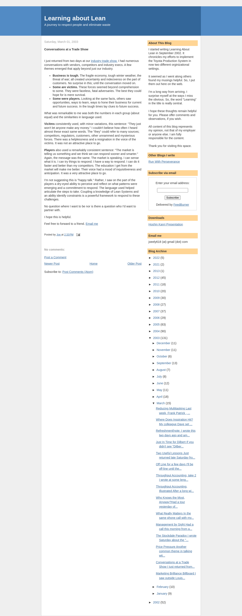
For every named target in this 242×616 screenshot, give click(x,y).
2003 (156, 338)
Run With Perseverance (164, 161)
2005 (156, 324)
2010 (156, 291)
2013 (156, 271)
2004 (156, 331)
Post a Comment (55, 257)
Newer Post (52, 263)
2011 (156, 284)
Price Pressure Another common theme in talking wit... (174, 551)
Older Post (135, 263)
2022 (156, 257)
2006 (156, 317)
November (164, 350)
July (160, 376)
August (161, 369)
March (161, 403)
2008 (156, 304)
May (160, 390)
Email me (92, 223)
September (164, 363)
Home (94, 263)
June (160, 383)
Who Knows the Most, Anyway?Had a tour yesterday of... (170, 502)
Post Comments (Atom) (77, 271)
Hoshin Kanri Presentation (165, 224)
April (159, 396)
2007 (156, 311)
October (162, 356)
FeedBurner (181, 204)
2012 (156, 277)
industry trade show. (104, 61)
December (164, 343)
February (163, 587)
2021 (156, 264)
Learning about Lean (75, 18)
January (162, 593)
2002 (156, 602)
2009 (156, 297)
